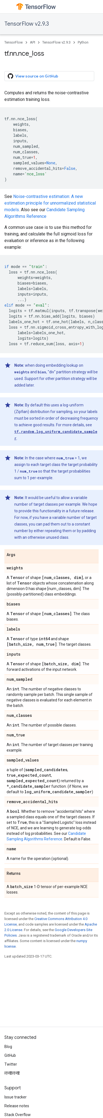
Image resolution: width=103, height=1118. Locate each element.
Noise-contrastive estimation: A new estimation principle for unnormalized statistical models (50, 203)
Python (83, 42)
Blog (8, 1046)
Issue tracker (15, 1097)
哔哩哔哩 (12, 1073)
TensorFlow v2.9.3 (26, 23)
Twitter (10, 1064)
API (32, 42)
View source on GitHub (33, 76)
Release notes (16, 1106)
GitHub (10, 1055)
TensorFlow (13, 42)
